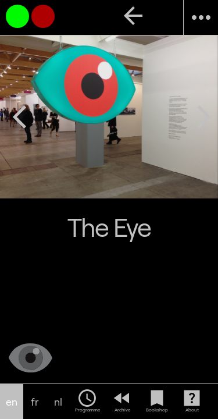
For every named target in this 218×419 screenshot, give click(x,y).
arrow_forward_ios (204, 117)
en (11, 402)
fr (35, 402)
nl (58, 402)
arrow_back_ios (20, 117)
